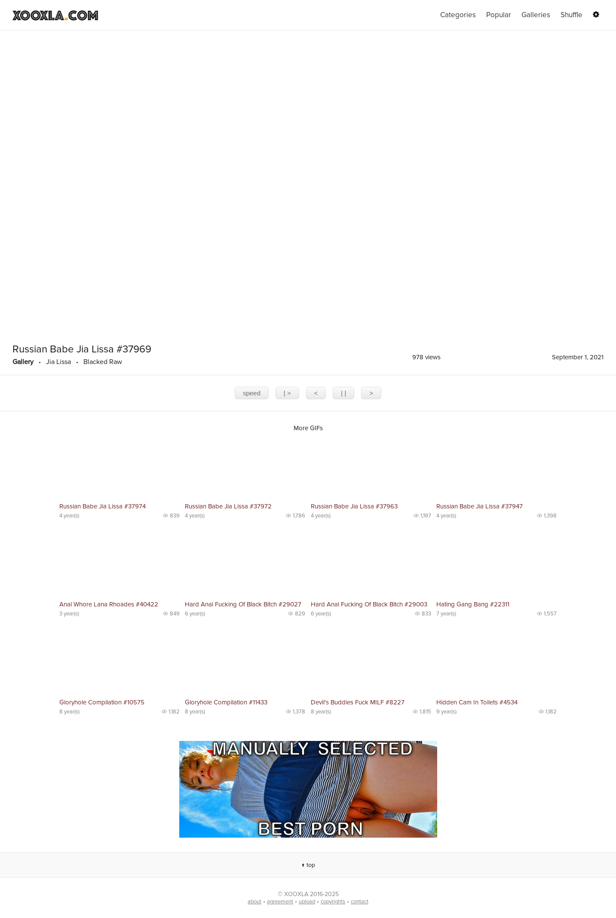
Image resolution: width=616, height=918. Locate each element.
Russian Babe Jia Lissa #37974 (102, 506)
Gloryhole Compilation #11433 (226, 702)
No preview (119, 468)
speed (251, 393)
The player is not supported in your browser (308, 185)
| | (343, 393)
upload (307, 901)
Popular (498, 14)
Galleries (535, 14)
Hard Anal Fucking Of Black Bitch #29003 (369, 604)
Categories (458, 14)
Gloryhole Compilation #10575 (101, 702)
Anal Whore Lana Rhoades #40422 (108, 604)
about (254, 901)
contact (359, 901)
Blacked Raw (102, 362)
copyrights (333, 901)
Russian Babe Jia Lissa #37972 (228, 506)
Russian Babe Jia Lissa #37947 (479, 506)
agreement (280, 901)
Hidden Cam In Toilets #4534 (477, 702)
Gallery (23, 362)
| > (287, 393)
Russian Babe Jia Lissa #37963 (354, 506)
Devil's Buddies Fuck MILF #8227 (358, 702)
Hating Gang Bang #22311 (472, 604)
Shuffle (571, 14)
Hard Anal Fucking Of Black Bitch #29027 (243, 604)
